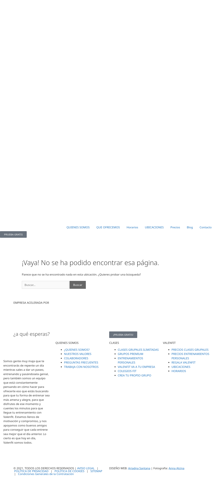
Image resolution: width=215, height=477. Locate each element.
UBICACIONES (154, 227)
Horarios (132, 227)
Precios (175, 227)
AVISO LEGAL (86, 468)
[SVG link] (107, 111)
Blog (190, 227)
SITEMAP (96, 471)
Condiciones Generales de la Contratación (46, 474)
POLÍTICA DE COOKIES (69, 471)
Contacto (206, 227)
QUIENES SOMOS (78, 227)
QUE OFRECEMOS (108, 227)
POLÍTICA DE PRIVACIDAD (31, 471)
